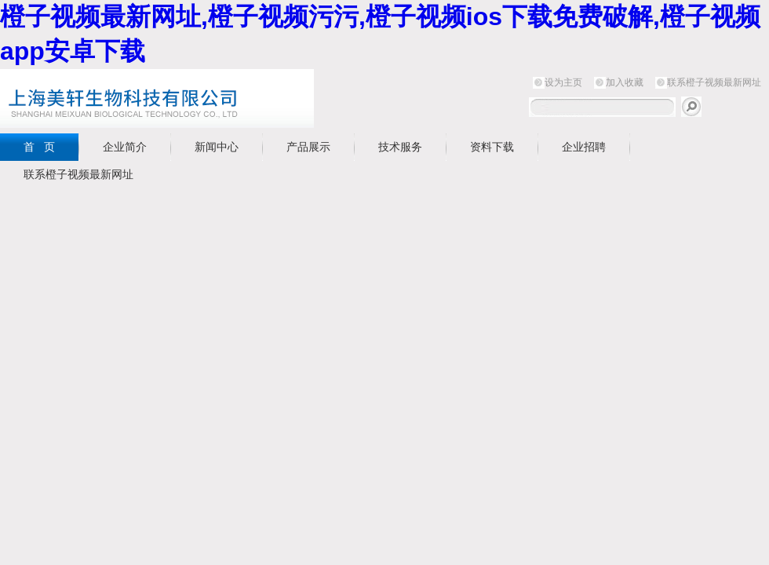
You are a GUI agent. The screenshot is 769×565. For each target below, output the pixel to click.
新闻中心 (217, 146)
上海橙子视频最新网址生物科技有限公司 (196, 98)
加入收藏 (624, 82)
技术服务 (400, 146)
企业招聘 (584, 146)
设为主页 (563, 82)
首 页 (39, 146)
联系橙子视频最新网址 (714, 82)
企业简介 (125, 146)
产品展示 (308, 146)
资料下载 (492, 146)
